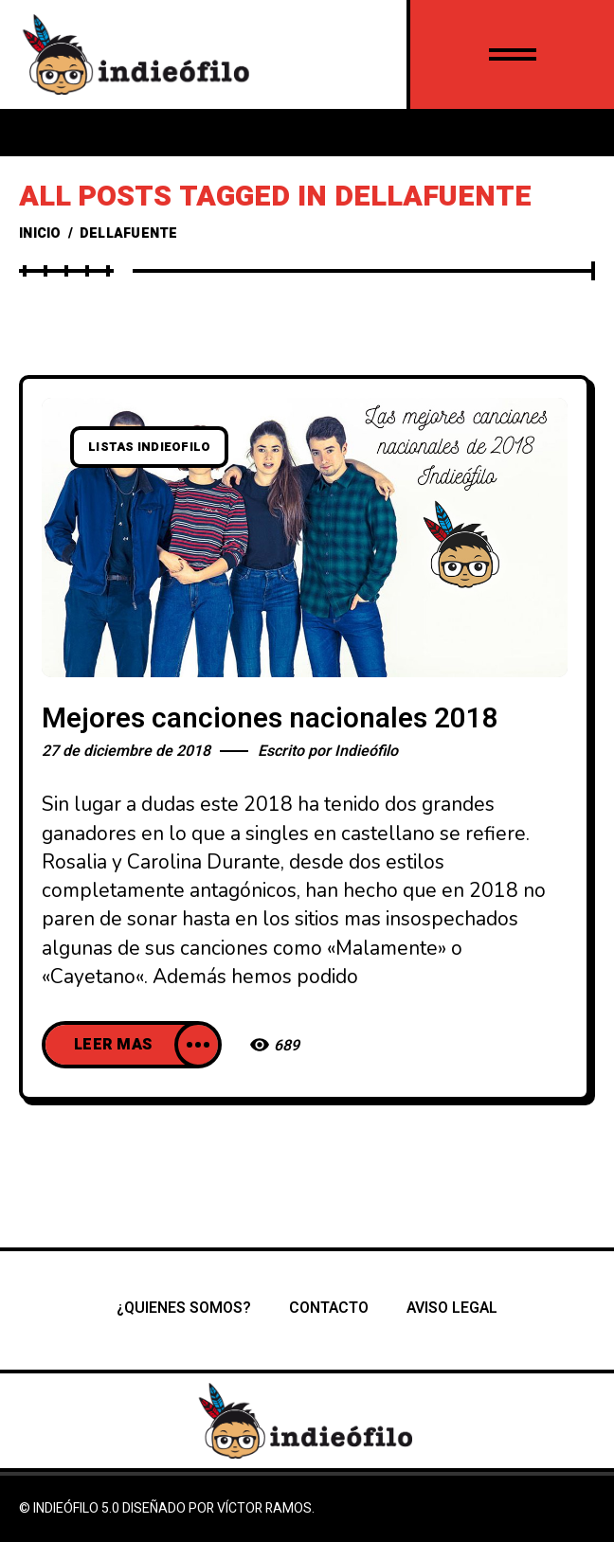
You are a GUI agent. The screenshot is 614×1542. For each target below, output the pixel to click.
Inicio (40, 233)
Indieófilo (366, 751)
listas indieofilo (149, 447)
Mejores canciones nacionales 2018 (270, 719)
